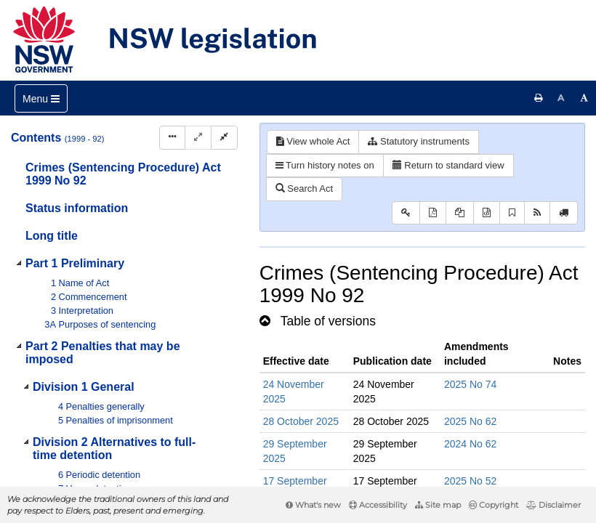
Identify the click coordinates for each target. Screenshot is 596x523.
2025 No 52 (470, 481)
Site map (438, 505)
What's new (313, 505)
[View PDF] (432, 213)
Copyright (493, 505)
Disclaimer (553, 505)
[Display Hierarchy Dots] (172, 138)
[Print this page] (538, 98)
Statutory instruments (418, 141)
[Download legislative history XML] (486, 213)
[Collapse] (224, 138)
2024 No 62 (470, 444)
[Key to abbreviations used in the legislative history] (406, 213)
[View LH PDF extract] (460, 213)
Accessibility (378, 505)
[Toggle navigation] (41, 98)
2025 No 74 (470, 384)
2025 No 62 (470, 421)
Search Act (304, 188)
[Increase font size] (584, 98)
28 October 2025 (301, 421)
